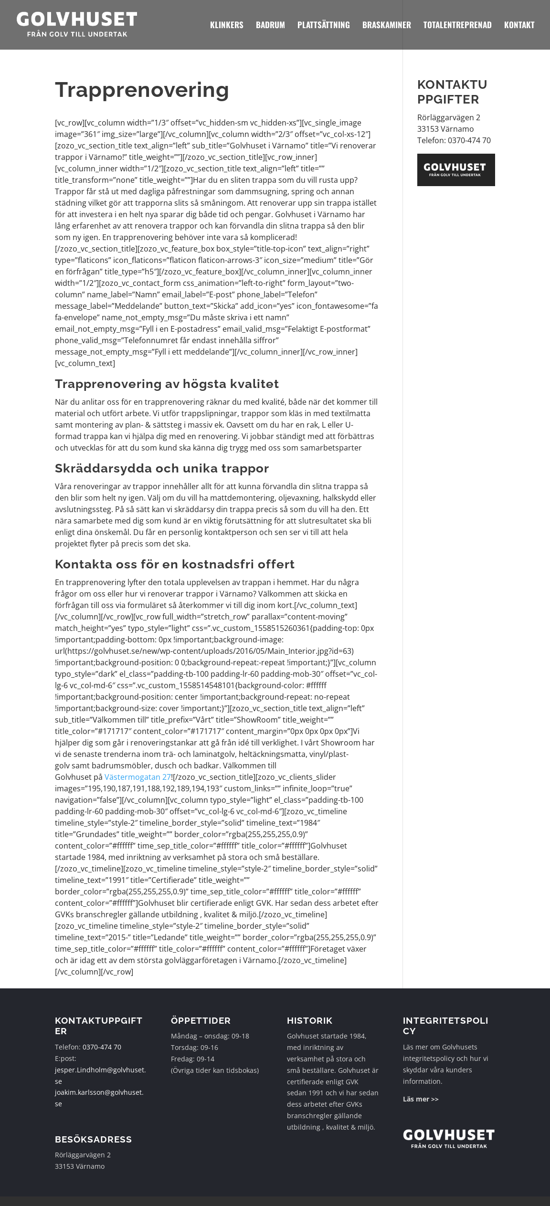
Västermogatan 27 (138, 777)
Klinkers (226, 26)
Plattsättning (323, 26)
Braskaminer (386, 26)
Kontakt (519, 26)
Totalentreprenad (457, 26)
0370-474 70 (102, 1046)
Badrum (270, 26)
